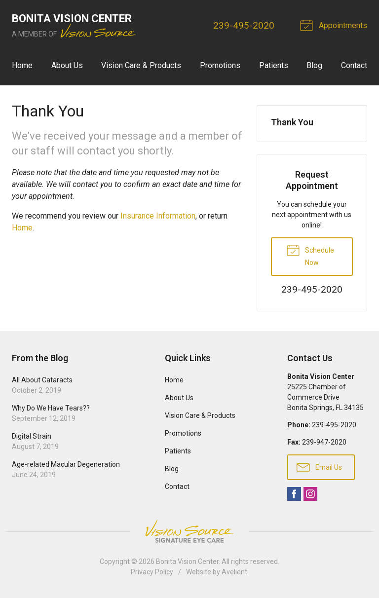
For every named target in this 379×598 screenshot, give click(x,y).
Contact (354, 65)
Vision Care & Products (141, 65)
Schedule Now (310, 254)
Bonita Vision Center (187, 561)
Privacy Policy (152, 572)
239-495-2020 (243, 25)
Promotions (220, 65)
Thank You (292, 122)
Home (22, 65)
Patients (273, 65)
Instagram (310, 494)
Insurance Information (157, 216)
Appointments (335, 25)
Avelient (234, 572)
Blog (314, 65)
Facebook (294, 494)
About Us (67, 65)
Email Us (319, 467)
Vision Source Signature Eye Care (189, 531)
